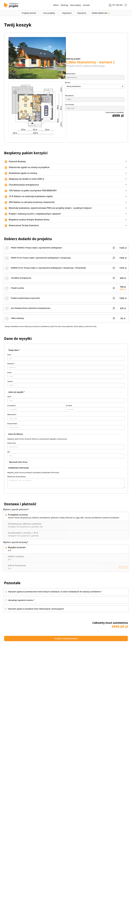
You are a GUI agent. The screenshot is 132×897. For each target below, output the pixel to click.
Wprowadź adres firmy (18, 465)
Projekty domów (30, 13)
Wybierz (123, 571)
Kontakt (86, 5)
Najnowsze (67, 13)
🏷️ (101, 13)
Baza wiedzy (75, 5)
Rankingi (64, 5)
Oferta (56, 5)
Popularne (81, 13)
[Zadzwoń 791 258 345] (113, 5)
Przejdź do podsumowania (89, 643)
